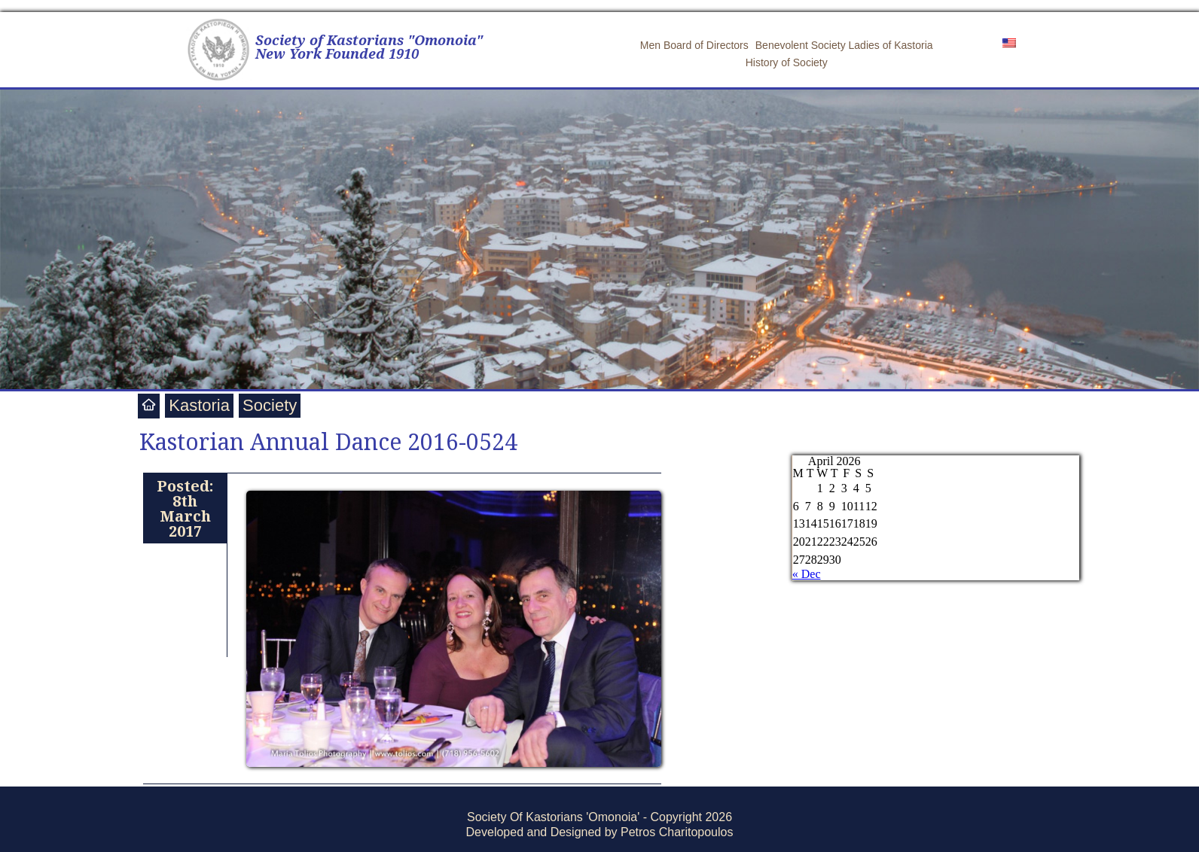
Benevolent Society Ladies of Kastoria (844, 45)
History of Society (787, 62)
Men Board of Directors (694, 45)
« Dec (806, 573)
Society (270, 405)
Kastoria (199, 405)
